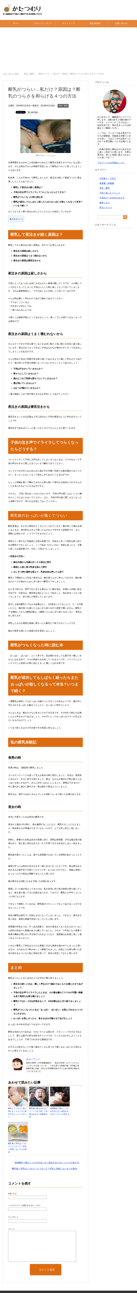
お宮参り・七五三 (107, 178)
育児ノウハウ (105, 207)
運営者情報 (95, 23)
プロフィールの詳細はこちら (111, 163)
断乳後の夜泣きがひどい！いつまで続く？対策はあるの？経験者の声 (38, 1111)
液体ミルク (104, 203)
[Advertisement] (68, 50)
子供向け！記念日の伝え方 (112, 198)
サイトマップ (68, 23)
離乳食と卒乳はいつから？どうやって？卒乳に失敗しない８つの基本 (17, 1143)
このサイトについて (42, 23)
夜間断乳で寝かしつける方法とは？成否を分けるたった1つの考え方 (59, 1111)
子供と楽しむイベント (109, 193)
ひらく (19, 219)
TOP (11, 74)
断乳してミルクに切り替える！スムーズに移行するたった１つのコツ (17, 1111)
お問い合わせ (121, 23)
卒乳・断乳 (63, 106)
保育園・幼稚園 (106, 183)
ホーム (16, 23)
